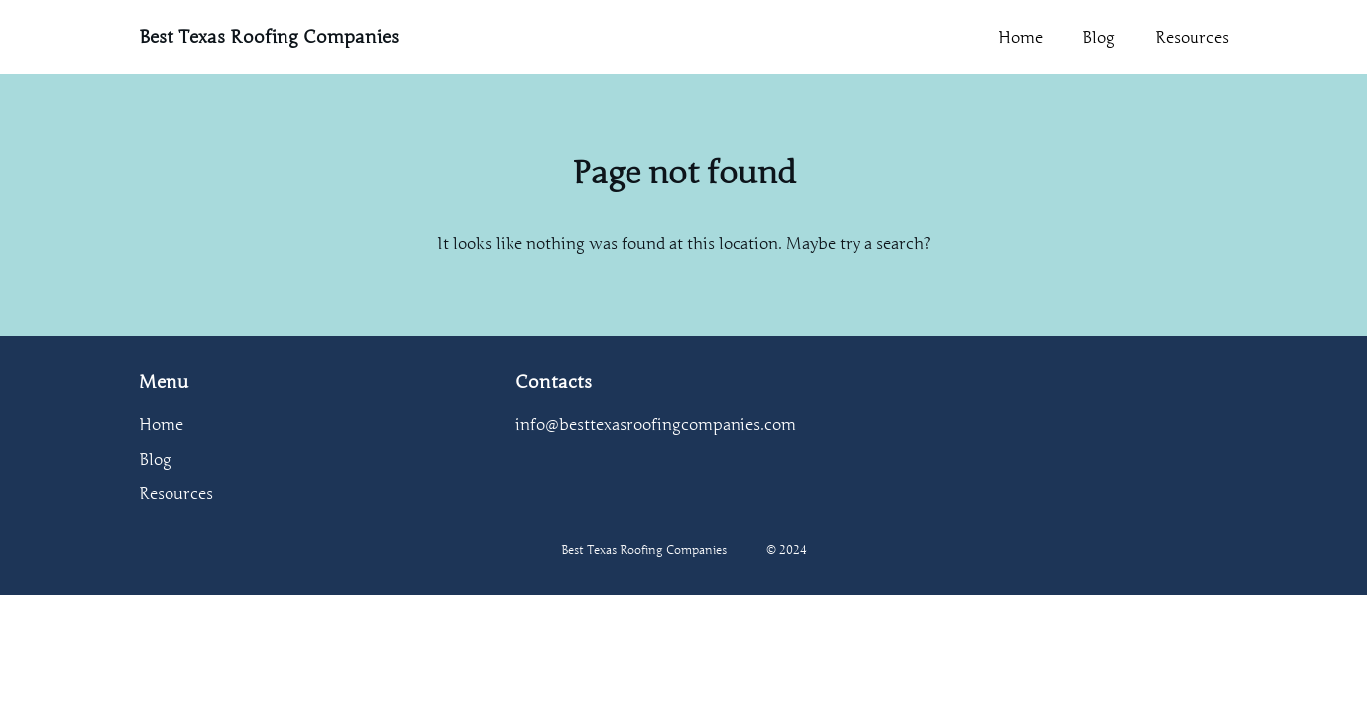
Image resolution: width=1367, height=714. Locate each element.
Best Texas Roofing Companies (269, 37)
